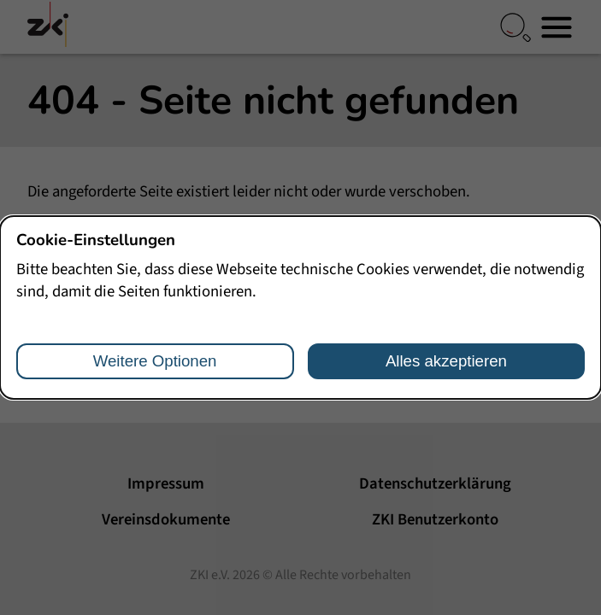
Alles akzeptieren (446, 361)
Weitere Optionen (155, 361)
